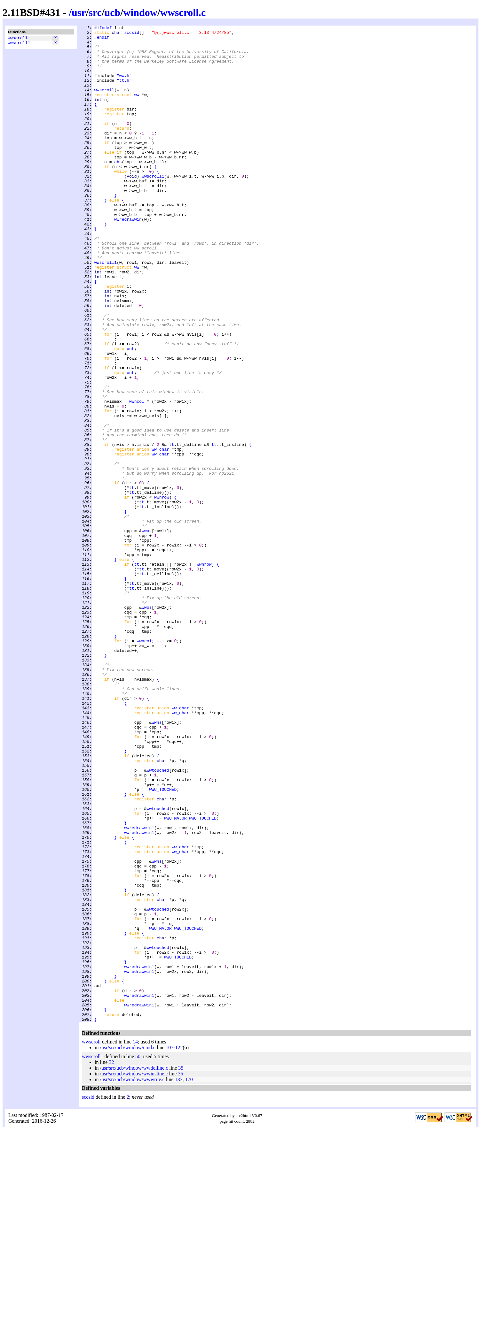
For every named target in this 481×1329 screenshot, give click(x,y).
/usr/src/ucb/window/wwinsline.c (134, 1273)
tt (171, 528)
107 (169, 1246)
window (140, 12)
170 (189, 1278)
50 (137, 1255)
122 (179, 1246)
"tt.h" (124, 92)
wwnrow (161, 592)
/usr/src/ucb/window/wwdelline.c (134, 1267)
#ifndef (103, 28)
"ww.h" (124, 86)
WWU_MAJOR (175, 977)
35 (180, 1267)
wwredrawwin (128, 258)
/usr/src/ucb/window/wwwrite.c (132, 1278)
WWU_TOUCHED (163, 942)
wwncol (136, 477)
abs (118, 189)
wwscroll (18, 39)
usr (79, 12)
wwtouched (158, 919)
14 (135, 1241)
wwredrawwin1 (139, 988)
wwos (147, 632)
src (95, 12)
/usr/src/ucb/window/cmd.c (127, 1246)
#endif (101, 40)
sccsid (131, 34)
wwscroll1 (19, 44)
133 (179, 1278)
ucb (113, 12)
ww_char (160, 534)
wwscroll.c (183, 12)
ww (136, 109)
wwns (157, 862)
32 (111, 1261)
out (130, 413)
